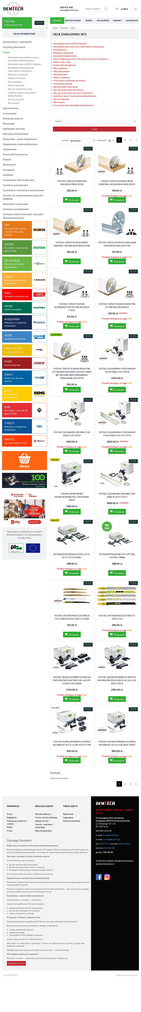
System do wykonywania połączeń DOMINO (23, 197)
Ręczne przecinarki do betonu (68, 89)
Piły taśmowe (60, 74)
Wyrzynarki (59, 102)
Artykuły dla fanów (14, 47)
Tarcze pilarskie (61, 99)
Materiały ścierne (13, 118)
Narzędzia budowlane (15, 133)
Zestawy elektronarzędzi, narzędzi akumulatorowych (23, 216)
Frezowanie (9, 113)
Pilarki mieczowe (62, 62)
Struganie (8, 169)
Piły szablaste (60, 68)
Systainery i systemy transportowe (23, 190)
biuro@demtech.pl (69, 10)
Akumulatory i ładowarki (17, 41)
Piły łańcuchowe (61, 71)
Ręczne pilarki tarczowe (65, 86)
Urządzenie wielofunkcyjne (18, 179)
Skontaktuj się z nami (16, 995)
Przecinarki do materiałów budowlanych (73, 105)
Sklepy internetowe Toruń (127, 1007)
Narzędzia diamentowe (65, 55)
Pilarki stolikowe (61, 77)
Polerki (7, 159)
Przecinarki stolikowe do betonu (69, 80)
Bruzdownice (60, 49)
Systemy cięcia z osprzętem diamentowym (74, 96)
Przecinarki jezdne (62, 83)
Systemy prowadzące (15, 185)
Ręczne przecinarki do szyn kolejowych (73, 93)
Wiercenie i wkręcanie (15, 203)
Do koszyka (74, 203)
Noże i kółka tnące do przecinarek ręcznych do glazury (80, 59)
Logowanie (68, 849)
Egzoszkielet (10, 108)
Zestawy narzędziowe (16, 209)
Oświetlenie (10, 149)
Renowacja (9, 164)
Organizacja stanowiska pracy (20, 144)
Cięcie (6, 52)
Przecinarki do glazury (64, 65)
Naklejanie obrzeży (14, 128)
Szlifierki (8, 174)
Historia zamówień (71, 853)
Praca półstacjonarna (15, 154)
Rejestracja (68, 846)
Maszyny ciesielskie (63, 52)
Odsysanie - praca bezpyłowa (20, 139)
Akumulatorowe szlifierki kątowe (69, 43)
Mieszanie (9, 123)
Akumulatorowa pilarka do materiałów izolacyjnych (78, 46)
